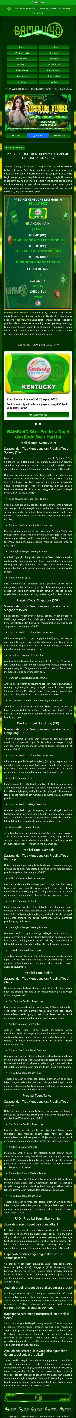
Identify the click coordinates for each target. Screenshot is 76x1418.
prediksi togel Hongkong (38, 738)
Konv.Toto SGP (54, 70)
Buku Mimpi (22, 76)
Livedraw (54, 47)
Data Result (54, 58)
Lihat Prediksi (38, 414)
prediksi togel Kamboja (16, 872)
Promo (38, 135)
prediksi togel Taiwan (15, 1118)
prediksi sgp (21, 671)
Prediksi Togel (22, 52)
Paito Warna (22, 70)
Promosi (54, 52)
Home (22, 47)
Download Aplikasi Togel (21, 8)
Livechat (38, 13)
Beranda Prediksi (15, 147)
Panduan (54, 81)
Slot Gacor (22, 64)
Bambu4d (65, 468)
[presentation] (36, 424)
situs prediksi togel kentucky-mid (42, 166)
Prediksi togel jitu (14, 557)
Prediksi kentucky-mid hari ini (21, 312)
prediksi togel (38, 504)
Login (16, 135)
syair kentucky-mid (20, 319)
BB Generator (54, 64)
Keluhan (22, 81)
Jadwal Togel (22, 58)
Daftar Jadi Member (47, 8)
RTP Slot (60, 135)
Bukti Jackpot (53, 76)
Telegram (64, 8)
